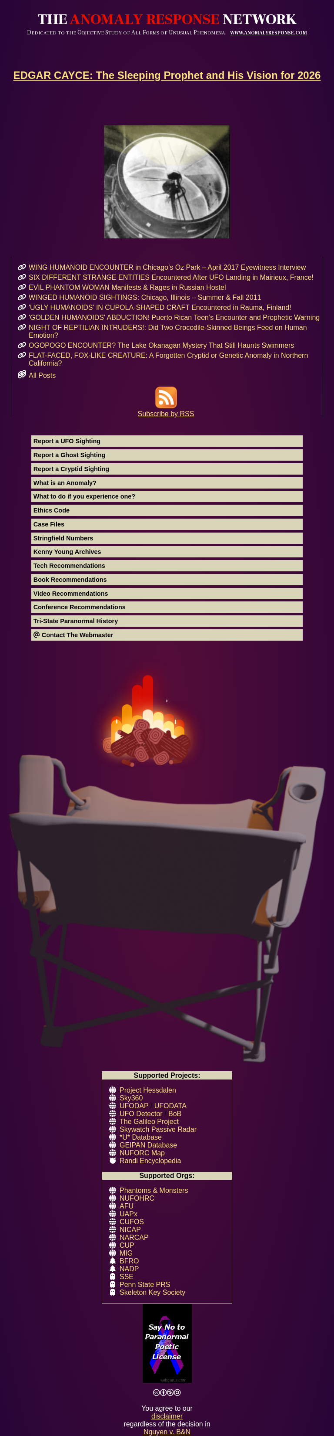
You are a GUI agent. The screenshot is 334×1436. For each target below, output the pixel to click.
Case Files (48, 524)
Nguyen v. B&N (167, 1432)
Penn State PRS (145, 1284)
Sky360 (131, 1098)
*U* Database (141, 1137)
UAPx (128, 1214)
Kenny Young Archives (67, 551)
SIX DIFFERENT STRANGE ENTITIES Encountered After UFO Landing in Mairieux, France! (171, 277)
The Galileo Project (149, 1121)
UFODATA (170, 1106)
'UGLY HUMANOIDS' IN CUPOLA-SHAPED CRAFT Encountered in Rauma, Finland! (160, 307)
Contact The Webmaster (73, 634)
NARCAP (134, 1237)
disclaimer (167, 1416)
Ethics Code (51, 510)
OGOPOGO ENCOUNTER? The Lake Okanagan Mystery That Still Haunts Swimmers (161, 345)
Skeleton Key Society (152, 1292)
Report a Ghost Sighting (69, 455)
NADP (129, 1269)
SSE (127, 1276)
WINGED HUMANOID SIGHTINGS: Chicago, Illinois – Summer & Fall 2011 (145, 297)
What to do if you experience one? (84, 496)
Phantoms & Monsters (154, 1190)
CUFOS (132, 1222)
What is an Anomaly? (65, 482)
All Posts (42, 375)
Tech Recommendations (69, 565)
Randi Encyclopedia (150, 1160)
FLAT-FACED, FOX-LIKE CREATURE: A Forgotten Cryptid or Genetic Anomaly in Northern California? (168, 359)
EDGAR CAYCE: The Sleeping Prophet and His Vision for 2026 (167, 75)
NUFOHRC (137, 1198)
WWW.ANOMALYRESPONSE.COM (268, 33)
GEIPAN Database (148, 1145)
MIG (126, 1253)
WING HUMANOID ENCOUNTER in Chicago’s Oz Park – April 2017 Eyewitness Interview (167, 267)
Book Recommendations (70, 579)
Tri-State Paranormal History (75, 621)
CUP (127, 1245)
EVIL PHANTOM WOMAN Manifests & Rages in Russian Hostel (127, 287)
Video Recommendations (70, 593)
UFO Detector (141, 1113)
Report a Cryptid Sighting (71, 468)
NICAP (130, 1229)
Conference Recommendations (79, 607)
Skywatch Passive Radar (158, 1129)
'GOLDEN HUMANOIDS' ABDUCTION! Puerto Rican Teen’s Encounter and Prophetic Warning (174, 317)
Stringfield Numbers (63, 538)
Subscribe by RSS (166, 410)
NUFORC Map (142, 1153)
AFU (127, 1206)
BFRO (129, 1261)
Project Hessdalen (148, 1090)
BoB (174, 1113)
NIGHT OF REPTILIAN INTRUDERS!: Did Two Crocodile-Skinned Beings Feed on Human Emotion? (168, 331)
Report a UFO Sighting (66, 441)
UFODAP (134, 1106)
